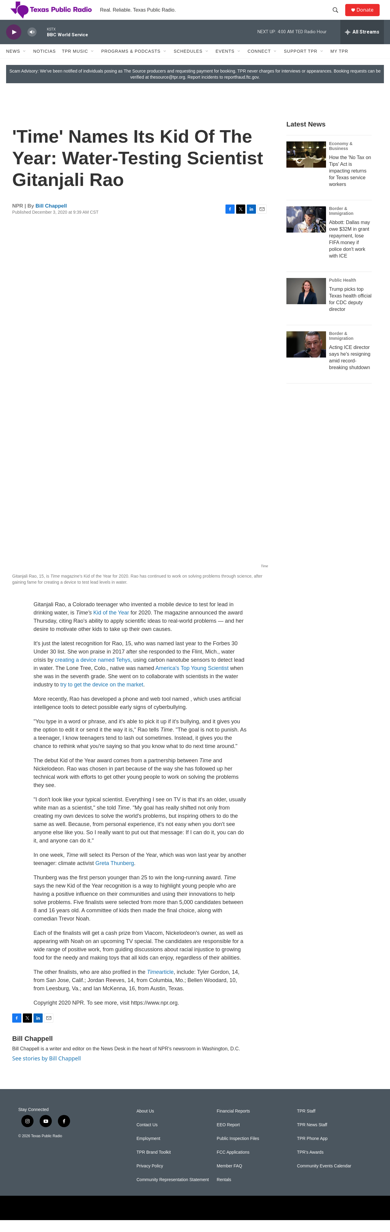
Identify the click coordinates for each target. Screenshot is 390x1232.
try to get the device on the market (101, 697)
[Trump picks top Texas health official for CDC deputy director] (306, 303)
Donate (368, 16)
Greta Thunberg (114, 875)
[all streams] (362, 44)
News (13, 63)
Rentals (224, 1191)
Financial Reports (233, 1123)
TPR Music (75, 63)
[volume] (32, 44)
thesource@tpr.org (167, 89)
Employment (148, 1150)
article (160, 984)
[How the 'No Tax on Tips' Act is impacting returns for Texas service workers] (306, 167)
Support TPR (300, 63)
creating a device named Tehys (92, 672)
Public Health (342, 292)
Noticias (44, 63)
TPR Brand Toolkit (153, 1164)
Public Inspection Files (238, 1150)
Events (225, 63)
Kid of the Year (111, 625)
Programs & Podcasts (131, 63)
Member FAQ (229, 1178)
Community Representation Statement (172, 1191)
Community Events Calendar (324, 1178)
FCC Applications (233, 1164)
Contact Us (147, 1136)
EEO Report (228, 1136)
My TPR (339, 63)
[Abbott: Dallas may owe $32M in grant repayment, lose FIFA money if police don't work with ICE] (306, 232)
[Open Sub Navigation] (24, 63)
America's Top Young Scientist (192, 680)
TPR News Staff (312, 1136)
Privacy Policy (149, 1178)
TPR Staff (306, 1123)
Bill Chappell (51, 218)
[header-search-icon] (338, 16)
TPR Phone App (312, 1150)
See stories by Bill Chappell (46, 1070)
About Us (145, 1123)
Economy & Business (341, 158)
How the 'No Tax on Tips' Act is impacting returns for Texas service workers (350, 183)
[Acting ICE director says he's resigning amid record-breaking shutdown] (306, 357)
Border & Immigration (341, 223)
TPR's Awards (310, 1164)
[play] (14, 44)
